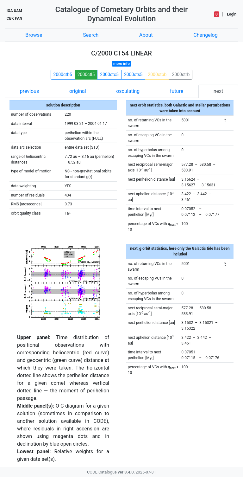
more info (121, 63)
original (77, 91)
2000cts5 (133, 74)
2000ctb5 (62, 74)
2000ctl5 (86, 74)
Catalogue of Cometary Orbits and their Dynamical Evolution (121, 14)
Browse (33, 35)
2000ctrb (181, 74)
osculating (128, 91)
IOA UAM (14, 11)
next (218, 91)
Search (90, 35)
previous (29, 91)
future (176, 91)
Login (231, 14)
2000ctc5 (109, 74)
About (146, 35)
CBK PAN (14, 18)
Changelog (205, 35)
